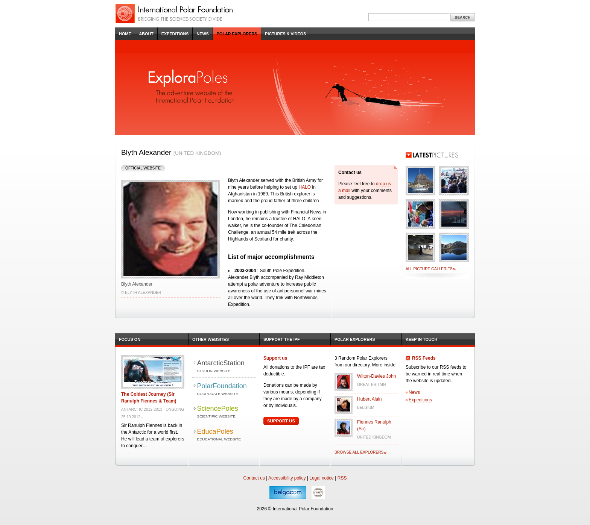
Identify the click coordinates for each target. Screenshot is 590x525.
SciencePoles (226, 412)
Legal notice (321, 478)
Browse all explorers (359, 452)
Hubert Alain (369, 399)
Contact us (254, 478)
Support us (275, 358)
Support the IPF (281, 339)
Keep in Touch (421, 339)
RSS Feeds (424, 358)
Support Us (281, 421)
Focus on (129, 339)
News (202, 34)
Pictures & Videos (285, 34)
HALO (304, 187)
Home (125, 34)
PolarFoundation (226, 389)
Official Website (143, 168)
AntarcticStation (226, 366)
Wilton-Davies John (376, 376)
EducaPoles (226, 435)
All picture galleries (429, 269)
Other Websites (210, 339)
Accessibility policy (287, 478)
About (146, 34)
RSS (342, 478)
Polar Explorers (237, 34)
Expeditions (175, 34)
